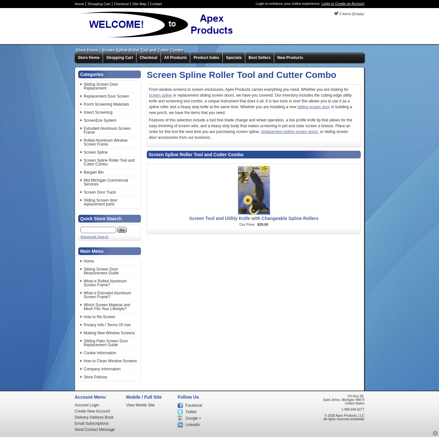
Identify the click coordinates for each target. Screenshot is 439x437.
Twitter (191, 412)
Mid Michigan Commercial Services (106, 182)
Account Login (87, 405)
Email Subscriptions (91, 423)
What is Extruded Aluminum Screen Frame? (107, 295)
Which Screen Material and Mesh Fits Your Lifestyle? (107, 307)
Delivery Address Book (94, 417)
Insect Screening (98, 112)
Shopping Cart (99, 4)
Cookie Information (100, 353)
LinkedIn (192, 425)
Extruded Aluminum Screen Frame (107, 130)
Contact (156, 4)
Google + (193, 418)
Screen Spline (96, 152)
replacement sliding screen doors (289, 131)
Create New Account (92, 411)
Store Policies (95, 377)
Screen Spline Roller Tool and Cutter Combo (142, 50)
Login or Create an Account (343, 3)
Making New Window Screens (109, 333)
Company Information (102, 369)
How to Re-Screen (99, 317)
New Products (290, 57)
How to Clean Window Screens (110, 361)
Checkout (121, 4)
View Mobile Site (140, 405)
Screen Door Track (100, 192)
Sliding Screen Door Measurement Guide (101, 271)
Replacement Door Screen (106, 96)
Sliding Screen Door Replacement (101, 86)
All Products (175, 57)
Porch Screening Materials (106, 104)
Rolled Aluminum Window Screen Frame (105, 142)
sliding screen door (313, 107)
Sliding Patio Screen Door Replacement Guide (106, 343)
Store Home (87, 50)
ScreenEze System (100, 120)
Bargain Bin (94, 172)
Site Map (139, 4)
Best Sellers (259, 57)
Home (79, 4)
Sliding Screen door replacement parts (100, 202)
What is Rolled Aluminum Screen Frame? (105, 283)
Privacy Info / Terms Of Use (107, 325)
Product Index (206, 57)
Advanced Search (94, 237)
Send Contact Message (95, 429)
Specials (234, 57)
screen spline (160, 95)
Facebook (193, 405)
